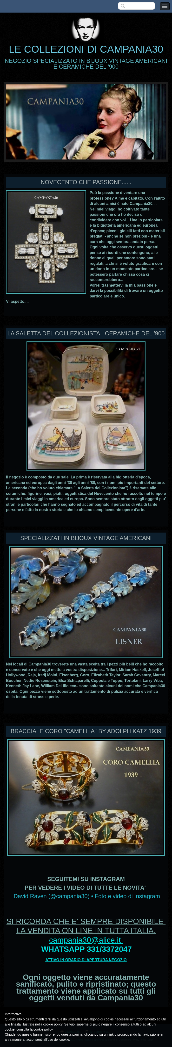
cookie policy (43, 1029)
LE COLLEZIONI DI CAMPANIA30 (86, 49)
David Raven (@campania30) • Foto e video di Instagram (86, 896)
